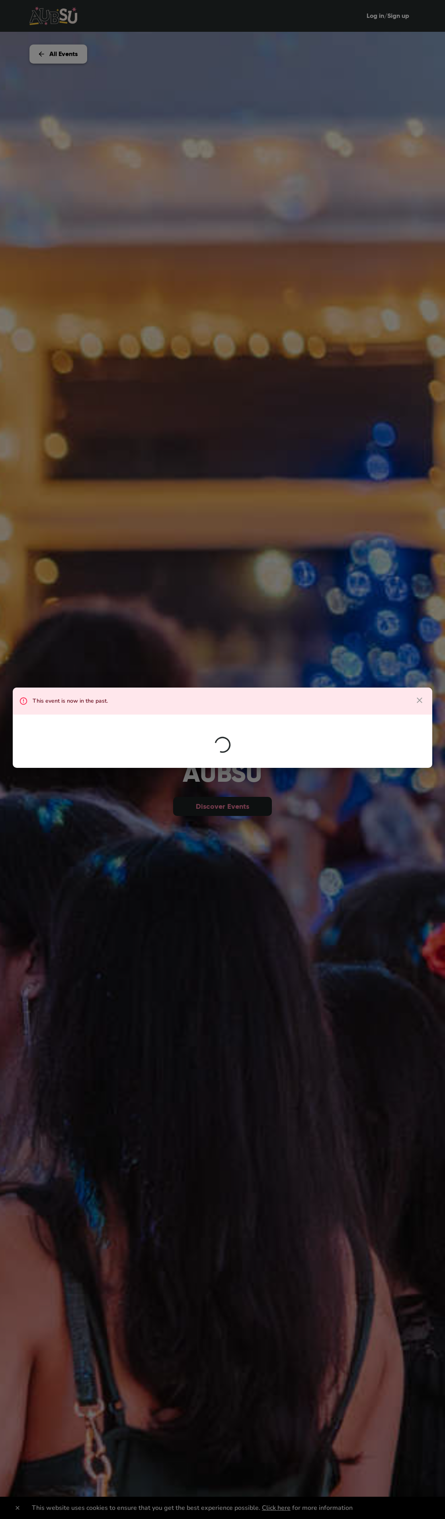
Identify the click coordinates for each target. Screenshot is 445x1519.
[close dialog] (419, 700)
